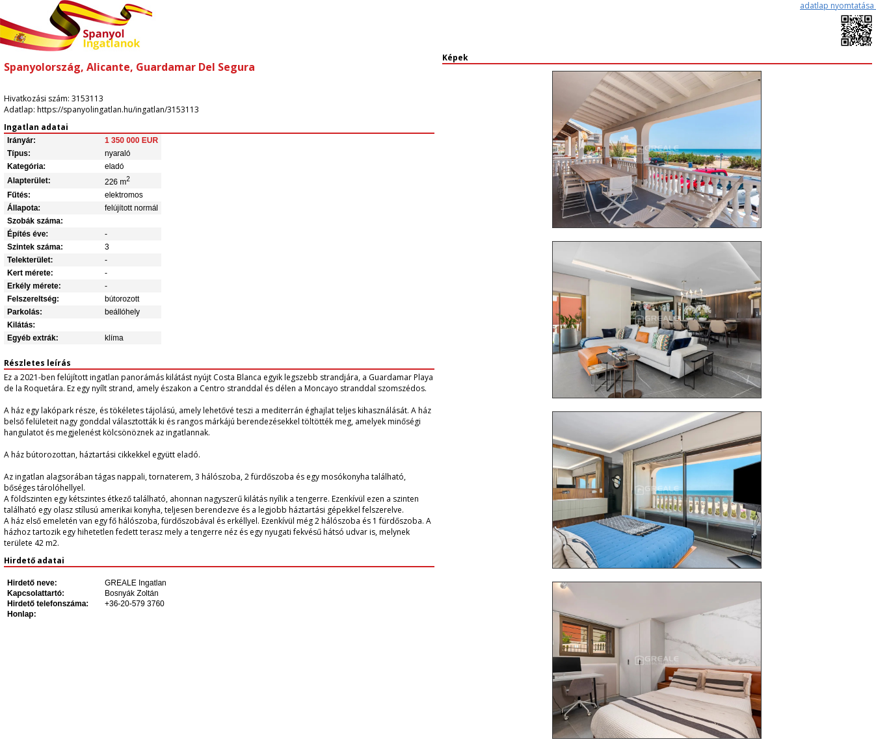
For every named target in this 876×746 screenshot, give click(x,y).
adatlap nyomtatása (838, 5)
